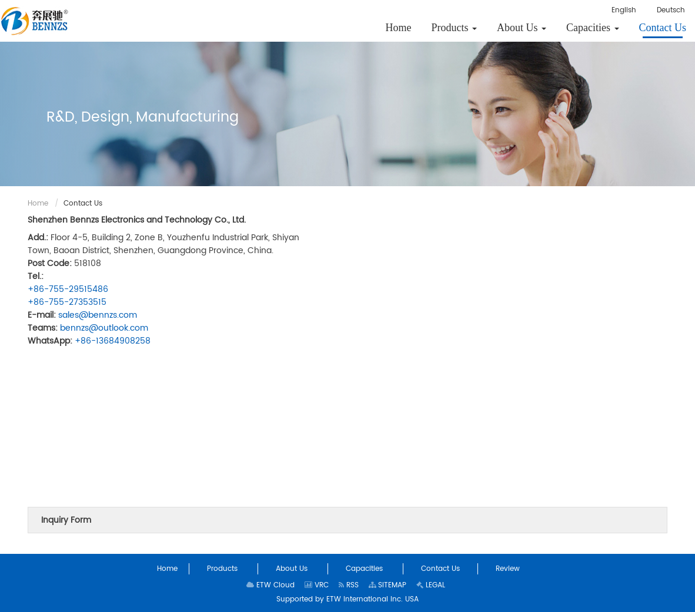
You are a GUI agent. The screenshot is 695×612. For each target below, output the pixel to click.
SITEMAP (387, 585)
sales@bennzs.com (97, 315)
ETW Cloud (270, 585)
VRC (317, 585)
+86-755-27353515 (67, 302)
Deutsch (671, 10)
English (624, 10)
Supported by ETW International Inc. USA (347, 599)
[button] (454, 27)
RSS (349, 585)
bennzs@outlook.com (104, 328)
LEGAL (430, 585)
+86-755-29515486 (68, 289)
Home (38, 203)
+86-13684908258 (113, 341)
